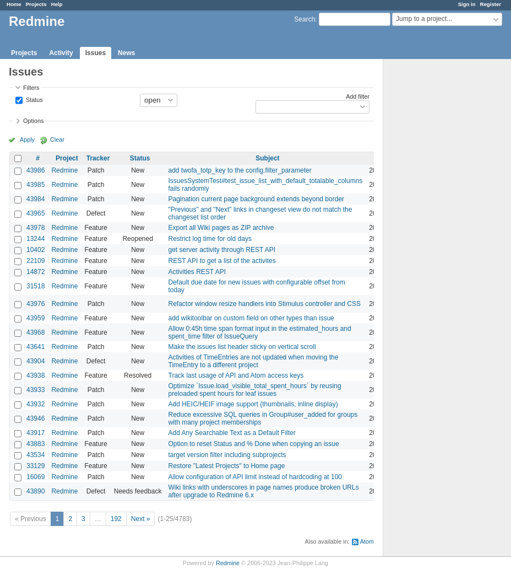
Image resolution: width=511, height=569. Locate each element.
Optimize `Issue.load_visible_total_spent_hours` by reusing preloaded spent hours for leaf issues (254, 390)
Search (304, 19)
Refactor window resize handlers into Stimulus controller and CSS (264, 304)
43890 (35, 491)
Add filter (357, 96)
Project (67, 158)
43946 (35, 418)
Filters (31, 87)
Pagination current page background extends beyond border (256, 199)
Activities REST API (197, 272)
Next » (140, 519)
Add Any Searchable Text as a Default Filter (232, 433)
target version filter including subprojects (227, 455)
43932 (35, 404)
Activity (61, 53)
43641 (35, 347)
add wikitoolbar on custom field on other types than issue (251, 318)
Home (14, 4)
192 (116, 519)
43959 (35, 318)
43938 (35, 375)
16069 (35, 477)
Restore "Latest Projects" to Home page (226, 466)
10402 (35, 250)
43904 (35, 361)
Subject (267, 158)
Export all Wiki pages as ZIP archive (221, 228)
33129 (35, 466)
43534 (35, 455)
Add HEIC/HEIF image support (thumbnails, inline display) (253, 404)
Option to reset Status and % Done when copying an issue (253, 444)
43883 (35, 444)
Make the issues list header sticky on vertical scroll (242, 347)
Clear (57, 139)
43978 (35, 228)
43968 (35, 332)
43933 (35, 390)
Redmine (64, 170)
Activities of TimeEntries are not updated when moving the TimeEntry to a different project (253, 361)
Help (57, 4)
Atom (367, 541)
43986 (35, 170)
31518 (35, 286)
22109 (35, 261)
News (126, 53)
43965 (35, 213)
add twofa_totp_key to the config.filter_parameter (240, 170)
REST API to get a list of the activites (222, 261)
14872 (35, 272)
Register (490, 4)
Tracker (98, 158)
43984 (35, 199)
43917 (35, 433)
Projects (36, 4)
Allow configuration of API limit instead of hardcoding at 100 (255, 477)
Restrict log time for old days (210, 239)
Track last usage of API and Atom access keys (236, 375)
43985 (35, 185)
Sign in (467, 4)
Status (33, 99)
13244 (35, 239)
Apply (27, 139)
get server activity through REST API (222, 250)
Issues (95, 53)
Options (33, 120)
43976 (35, 304)
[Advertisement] (438, 232)
